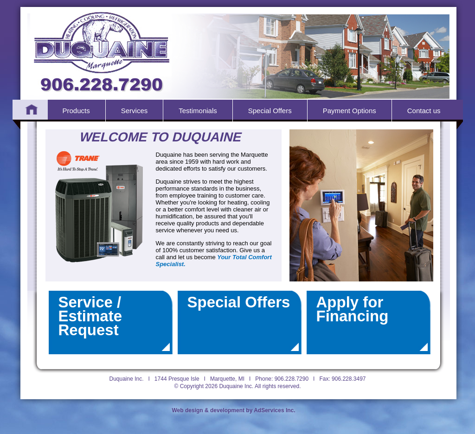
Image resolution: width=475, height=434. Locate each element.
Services (134, 111)
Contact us (424, 111)
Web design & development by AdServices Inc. (233, 410)
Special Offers (270, 111)
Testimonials (198, 111)
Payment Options (349, 111)
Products (76, 111)
